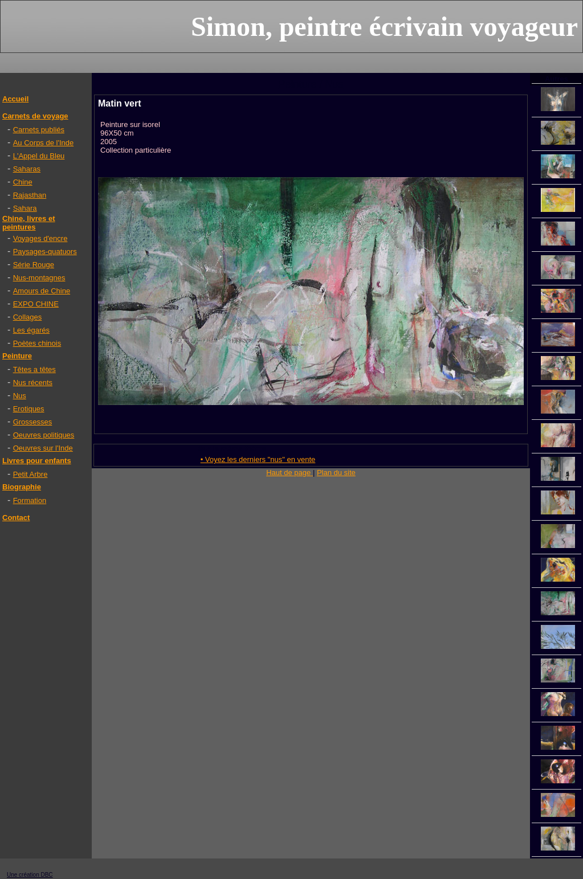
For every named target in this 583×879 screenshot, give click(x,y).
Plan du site (336, 472)
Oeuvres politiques (44, 435)
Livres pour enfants (36, 460)
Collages (27, 317)
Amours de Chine (41, 291)
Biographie (21, 487)
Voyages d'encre (40, 238)
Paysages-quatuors (45, 251)
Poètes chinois (37, 343)
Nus (19, 395)
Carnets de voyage (35, 116)
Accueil (15, 99)
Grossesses (32, 422)
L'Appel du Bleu (39, 156)
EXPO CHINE (36, 304)
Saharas (26, 169)
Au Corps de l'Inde (43, 142)
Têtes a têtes (34, 369)
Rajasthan (30, 195)
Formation (30, 500)
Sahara (25, 208)
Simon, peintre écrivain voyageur (384, 26)
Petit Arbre (30, 474)
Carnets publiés (38, 129)
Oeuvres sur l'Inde (43, 448)
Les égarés (31, 330)
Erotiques (28, 408)
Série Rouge (33, 264)
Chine (22, 182)
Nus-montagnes (39, 277)
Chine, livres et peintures (28, 222)
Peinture (17, 355)
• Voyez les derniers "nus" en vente (258, 459)
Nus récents (32, 382)
